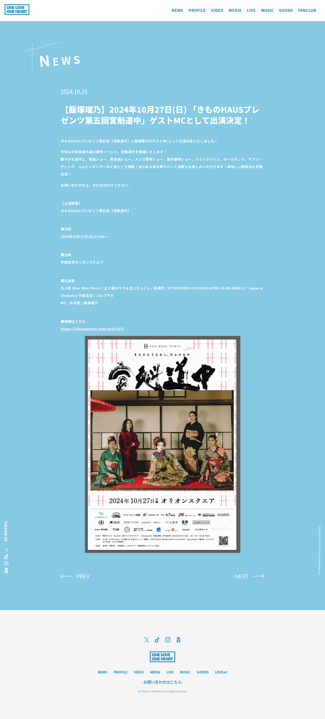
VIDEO (139, 672)
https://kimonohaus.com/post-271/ (92, 328)
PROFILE (120, 672)
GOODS (203, 672)
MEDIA (155, 672)
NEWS (102, 672)
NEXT (241, 576)
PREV (83, 576)
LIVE (170, 672)
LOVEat (221, 672)
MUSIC (185, 672)
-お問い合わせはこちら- (162, 682)
